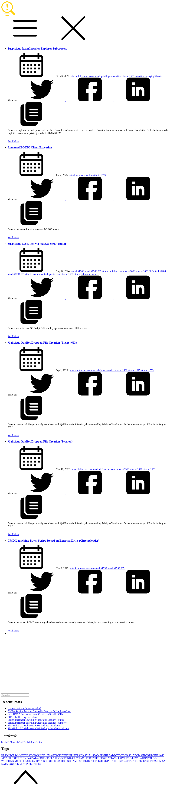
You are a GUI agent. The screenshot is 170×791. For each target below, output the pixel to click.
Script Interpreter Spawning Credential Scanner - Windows (38, 722)
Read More (13, 141)
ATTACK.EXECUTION (16, 758)
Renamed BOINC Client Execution (30, 147)
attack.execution (33, 274)
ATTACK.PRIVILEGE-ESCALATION (130, 758)
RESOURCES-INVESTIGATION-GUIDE (26, 755)
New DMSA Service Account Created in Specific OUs (35, 714)
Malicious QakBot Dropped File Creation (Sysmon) (40, 441)
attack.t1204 (159, 271)
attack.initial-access (112, 271)
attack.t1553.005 (116, 568)
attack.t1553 (128, 76)
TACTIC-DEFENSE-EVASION (147, 761)
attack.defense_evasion (103, 370)
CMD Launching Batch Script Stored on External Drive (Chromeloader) (53, 540)
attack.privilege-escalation (108, 76)
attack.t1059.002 (144, 271)
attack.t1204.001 (16, 274)
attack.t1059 (129, 271)
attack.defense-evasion (83, 76)
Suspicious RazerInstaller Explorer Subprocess (37, 48)
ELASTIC (24, 742)
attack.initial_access (80, 370)
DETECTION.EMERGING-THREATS (105, 761)
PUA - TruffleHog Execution (22, 717)
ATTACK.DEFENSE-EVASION (71, 755)
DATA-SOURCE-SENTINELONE (21, 764)
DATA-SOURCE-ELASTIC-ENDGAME (59, 761)
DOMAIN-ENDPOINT (149, 755)
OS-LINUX (27, 761)
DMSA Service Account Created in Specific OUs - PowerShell (39, 711)
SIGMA (8, 742)
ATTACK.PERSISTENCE (92, 758)
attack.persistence (51, 274)
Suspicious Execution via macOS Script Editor (37, 243)
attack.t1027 (134, 370)
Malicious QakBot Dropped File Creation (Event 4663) (42, 342)
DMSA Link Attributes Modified (24, 708)
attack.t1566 (78, 271)
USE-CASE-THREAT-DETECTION (112, 755)
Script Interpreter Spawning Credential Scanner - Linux (36, 720)
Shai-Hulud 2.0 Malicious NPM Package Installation (34, 725)
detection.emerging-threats (149, 76)
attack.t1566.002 (93, 271)
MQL (37, 742)
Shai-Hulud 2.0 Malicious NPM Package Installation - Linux (38, 728)
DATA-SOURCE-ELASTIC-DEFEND (53, 758)
